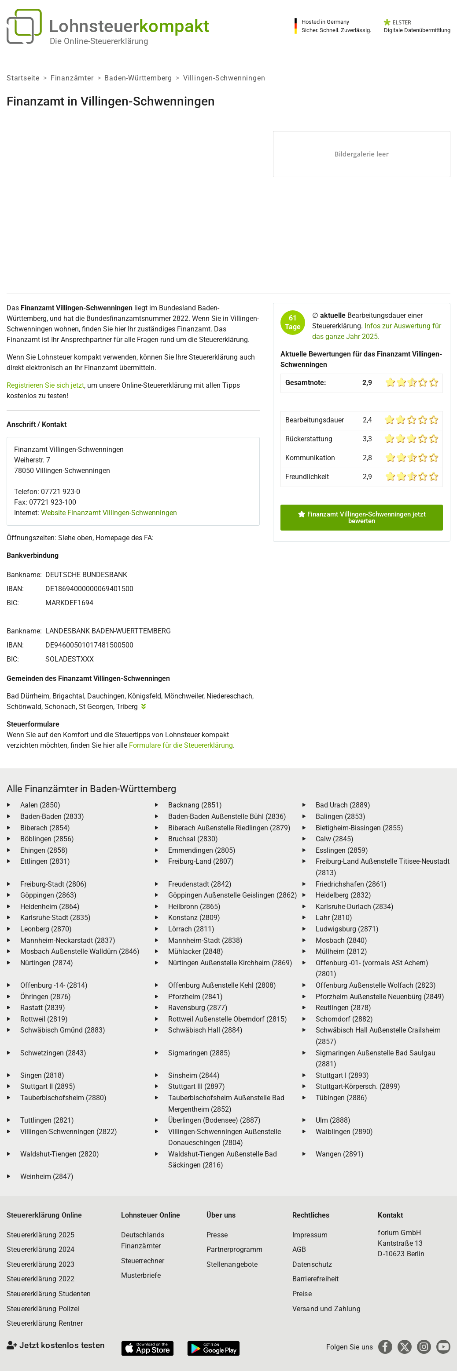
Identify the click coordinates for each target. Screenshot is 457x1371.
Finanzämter (72, 78)
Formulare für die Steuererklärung (181, 745)
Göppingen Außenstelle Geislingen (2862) (232, 895)
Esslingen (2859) (342, 850)
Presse (217, 1235)
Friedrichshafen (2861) (351, 884)
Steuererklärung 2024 (40, 1249)
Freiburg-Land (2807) (201, 861)
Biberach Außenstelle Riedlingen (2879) (229, 828)
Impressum (310, 1235)
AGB (299, 1249)
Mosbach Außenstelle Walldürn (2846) (80, 951)
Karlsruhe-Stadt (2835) (55, 917)
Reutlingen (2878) (343, 1008)
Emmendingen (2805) (202, 850)
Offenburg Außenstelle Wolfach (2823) (376, 985)
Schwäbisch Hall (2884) (205, 1030)
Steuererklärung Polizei (43, 1309)
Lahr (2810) (334, 917)
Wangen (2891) (340, 1154)
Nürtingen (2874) (46, 963)
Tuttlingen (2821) (47, 1120)
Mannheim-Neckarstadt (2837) (67, 940)
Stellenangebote (232, 1264)
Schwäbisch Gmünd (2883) (62, 1030)
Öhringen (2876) (45, 997)
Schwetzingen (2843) (53, 1053)
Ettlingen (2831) (45, 861)
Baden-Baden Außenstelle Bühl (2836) (227, 816)
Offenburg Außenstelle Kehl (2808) (222, 985)
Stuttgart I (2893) (342, 1075)
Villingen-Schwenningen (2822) (68, 1131)
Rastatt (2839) (42, 1008)
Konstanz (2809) (194, 917)
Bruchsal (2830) (193, 839)
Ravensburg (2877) (198, 1008)
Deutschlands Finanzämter (143, 1241)
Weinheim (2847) (47, 1176)
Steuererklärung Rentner (45, 1323)
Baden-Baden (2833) (52, 816)
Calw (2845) (335, 839)
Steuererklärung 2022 (40, 1279)
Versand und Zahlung (326, 1309)
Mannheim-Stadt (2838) (205, 940)
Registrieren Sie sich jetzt (45, 385)
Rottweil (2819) (44, 1019)
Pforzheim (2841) (195, 997)
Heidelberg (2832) (343, 895)
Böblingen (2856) (47, 839)
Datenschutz (312, 1264)
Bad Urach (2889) (343, 805)
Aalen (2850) (40, 805)
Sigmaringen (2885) (199, 1053)
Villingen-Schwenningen (224, 78)
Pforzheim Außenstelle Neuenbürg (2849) (380, 997)
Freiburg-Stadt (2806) (53, 884)
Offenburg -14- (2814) (54, 985)
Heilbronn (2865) (194, 906)
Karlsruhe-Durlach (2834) (355, 906)
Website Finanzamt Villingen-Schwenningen (109, 513)
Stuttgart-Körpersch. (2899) (358, 1086)
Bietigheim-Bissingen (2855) (359, 828)
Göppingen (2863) (48, 895)
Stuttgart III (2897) (196, 1086)
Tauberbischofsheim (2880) (63, 1098)
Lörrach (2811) (191, 929)
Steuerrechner (143, 1261)
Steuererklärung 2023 (40, 1264)
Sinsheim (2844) (194, 1075)
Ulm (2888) (333, 1120)
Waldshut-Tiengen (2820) (59, 1154)
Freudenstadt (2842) (200, 884)
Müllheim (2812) (341, 951)
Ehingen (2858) (44, 850)
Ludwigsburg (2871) (347, 929)
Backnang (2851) (195, 805)
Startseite (23, 78)
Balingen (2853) (340, 816)
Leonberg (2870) (46, 929)
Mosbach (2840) (341, 940)
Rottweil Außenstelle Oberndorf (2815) (227, 1019)
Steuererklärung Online (44, 1215)
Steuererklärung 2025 (40, 1235)
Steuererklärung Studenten (49, 1294)
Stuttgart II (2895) (47, 1086)
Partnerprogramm (234, 1249)
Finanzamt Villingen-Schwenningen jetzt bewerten (362, 517)
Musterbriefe (141, 1275)
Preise (302, 1294)
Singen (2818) (42, 1075)
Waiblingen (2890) (344, 1131)
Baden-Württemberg (138, 78)
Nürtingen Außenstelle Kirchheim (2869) (230, 963)
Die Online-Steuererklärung (99, 41)
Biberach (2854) (45, 828)
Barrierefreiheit (315, 1279)
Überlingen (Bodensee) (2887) (214, 1120)
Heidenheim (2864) (50, 906)
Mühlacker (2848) (195, 951)
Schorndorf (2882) (344, 1019)
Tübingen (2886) (341, 1098)
